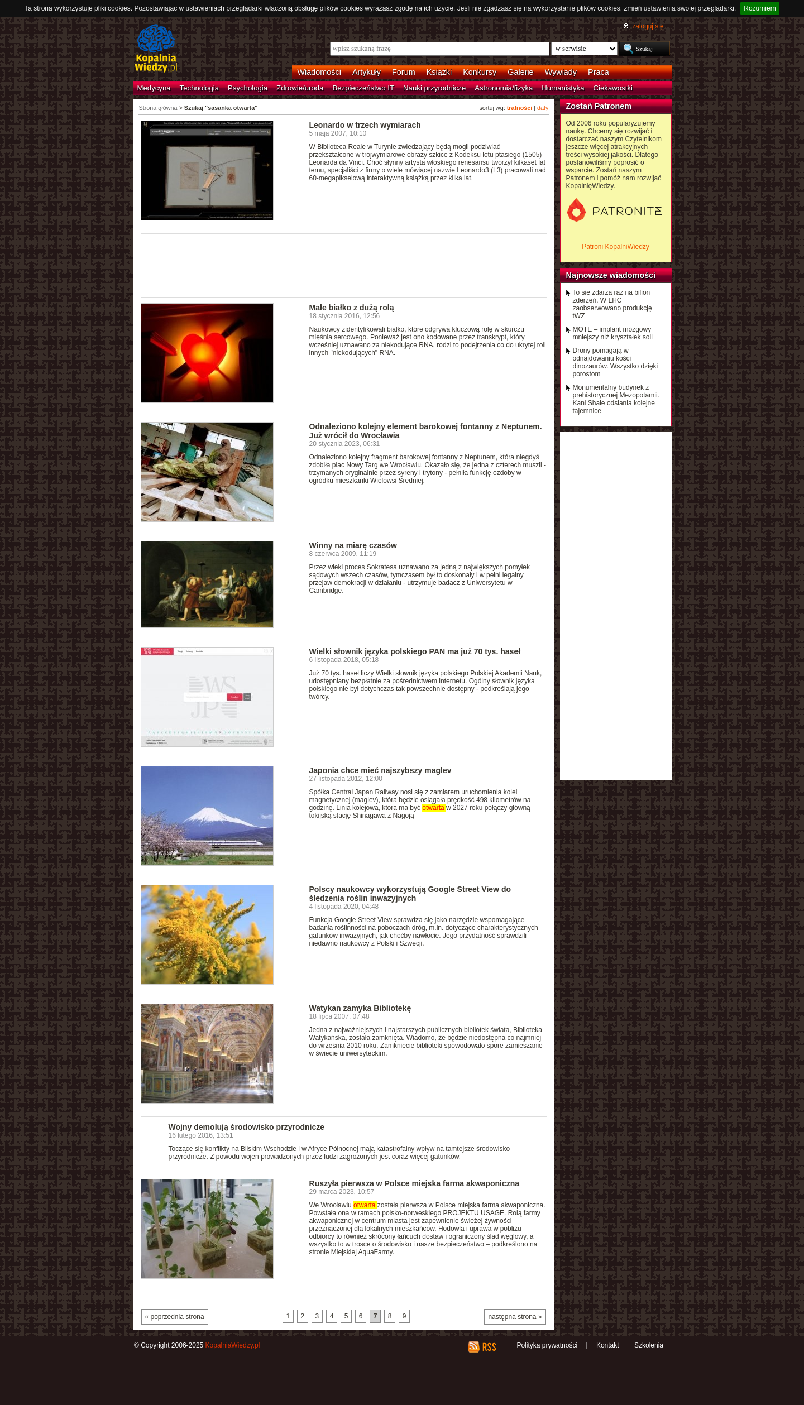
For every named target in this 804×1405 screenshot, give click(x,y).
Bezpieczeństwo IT (363, 88)
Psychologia (247, 88)
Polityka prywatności (546, 1345)
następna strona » (515, 1317)
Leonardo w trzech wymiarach (365, 125)
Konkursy (479, 72)
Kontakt (607, 1345)
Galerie (520, 72)
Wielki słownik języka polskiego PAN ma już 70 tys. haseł (415, 651)
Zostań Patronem (599, 106)
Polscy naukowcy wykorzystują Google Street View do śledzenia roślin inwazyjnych (410, 894)
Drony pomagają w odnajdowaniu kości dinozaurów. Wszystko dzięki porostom (615, 362)
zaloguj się (647, 26)
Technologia (199, 88)
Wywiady (561, 72)
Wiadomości (319, 72)
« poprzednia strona (174, 1317)
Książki (439, 72)
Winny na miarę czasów (353, 545)
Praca (598, 72)
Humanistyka (563, 88)
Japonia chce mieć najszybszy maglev (380, 770)
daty (542, 107)
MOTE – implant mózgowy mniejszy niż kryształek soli (613, 333)
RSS (489, 1347)
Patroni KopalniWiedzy (615, 247)
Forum (403, 72)
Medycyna (154, 88)
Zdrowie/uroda (299, 88)
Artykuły (366, 72)
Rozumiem (760, 8)
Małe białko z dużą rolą (351, 307)
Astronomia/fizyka (504, 88)
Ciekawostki (613, 88)
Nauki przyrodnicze (434, 88)
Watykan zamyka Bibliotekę (360, 1008)
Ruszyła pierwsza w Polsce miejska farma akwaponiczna (414, 1183)
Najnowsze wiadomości (611, 275)
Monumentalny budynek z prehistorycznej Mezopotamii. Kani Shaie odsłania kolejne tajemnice (616, 399)
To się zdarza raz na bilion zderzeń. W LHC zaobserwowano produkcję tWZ (612, 304)
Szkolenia (648, 1345)
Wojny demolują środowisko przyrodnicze (247, 1127)
